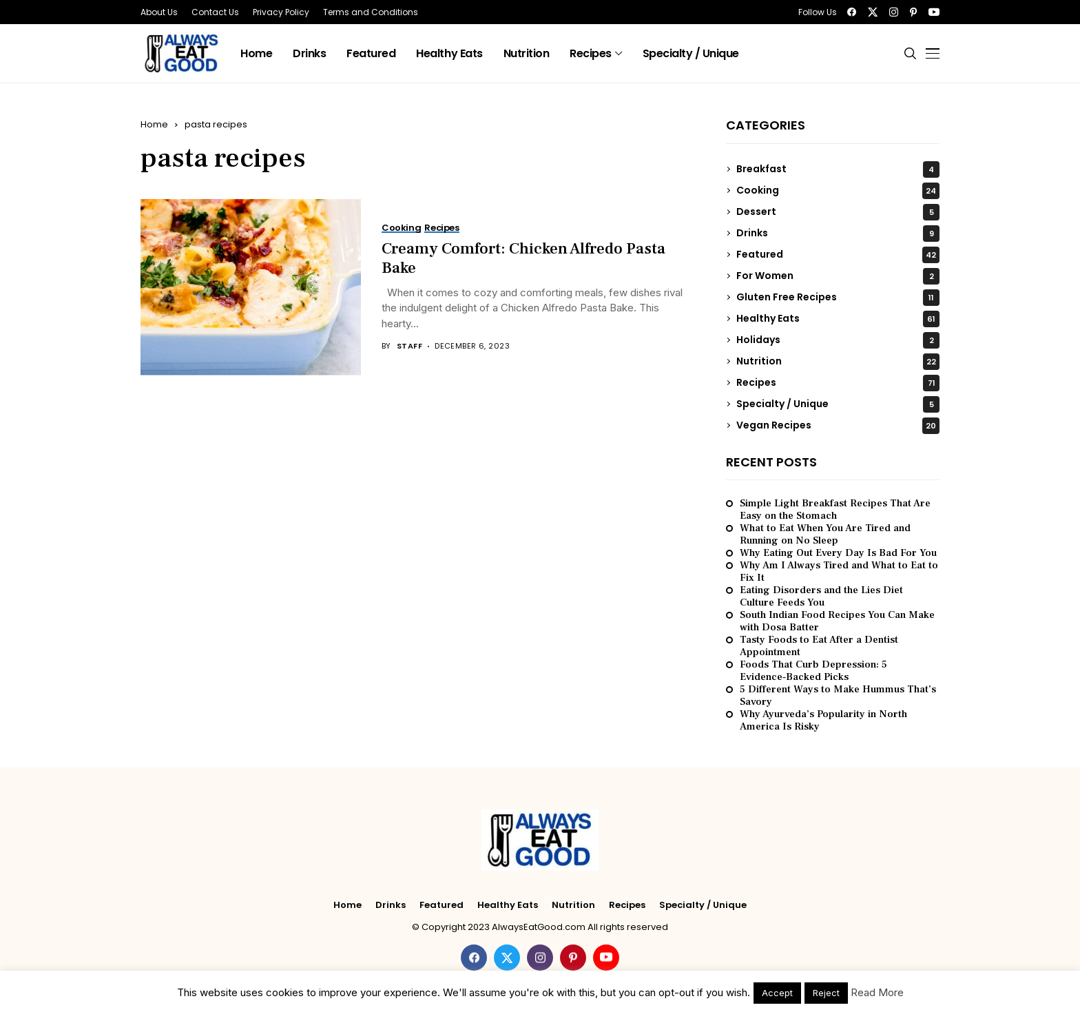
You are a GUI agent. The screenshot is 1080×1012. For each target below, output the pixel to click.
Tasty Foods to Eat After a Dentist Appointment (819, 646)
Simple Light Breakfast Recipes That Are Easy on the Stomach (835, 509)
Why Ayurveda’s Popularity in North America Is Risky (823, 720)
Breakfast (837, 169)
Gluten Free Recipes (837, 297)
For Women (837, 276)
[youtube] (933, 12)
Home (154, 124)
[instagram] (893, 12)
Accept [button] (777, 992)
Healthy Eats (837, 319)
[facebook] (851, 12)
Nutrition (837, 361)
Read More (877, 992)
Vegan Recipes (837, 425)
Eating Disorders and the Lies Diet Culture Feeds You (821, 596)
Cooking (837, 191)
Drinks (837, 233)
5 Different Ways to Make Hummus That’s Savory (838, 695)
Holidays (837, 340)
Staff (409, 346)
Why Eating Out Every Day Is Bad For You (838, 553)
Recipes (837, 383)
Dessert (837, 212)
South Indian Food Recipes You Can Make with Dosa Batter (837, 621)
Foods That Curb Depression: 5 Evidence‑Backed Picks (813, 671)
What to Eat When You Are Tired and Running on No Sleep (825, 534)
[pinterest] (913, 12)
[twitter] (873, 12)
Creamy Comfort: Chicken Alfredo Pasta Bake (523, 258)
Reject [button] (826, 992)
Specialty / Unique (837, 404)
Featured (837, 255)
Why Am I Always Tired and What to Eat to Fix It (839, 571)
